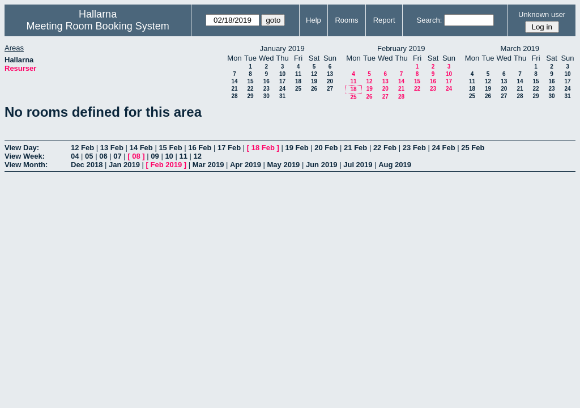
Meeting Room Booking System (98, 26)
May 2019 (283, 164)
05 (89, 156)
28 (234, 96)
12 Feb (82, 147)
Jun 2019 (322, 164)
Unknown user (541, 14)
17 (282, 81)
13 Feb (111, 147)
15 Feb (170, 147)
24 (282, 89)
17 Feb (229, 147)
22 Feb (384, 147)
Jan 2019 (124, 164)
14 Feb (141, 147)
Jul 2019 (357, 164)
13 (330, 74)
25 (298, 89)
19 (314, 81)
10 (282, 74)
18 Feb (263, 147)
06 (103, 156)
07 (117, 156)
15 (250, 81)
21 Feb (355, 147)
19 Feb (296, 147)
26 (314, 89)
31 (282, 96)
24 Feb (443, 147)
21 (234, 89)
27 (330, 89)
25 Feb (472, 147)
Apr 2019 (245, 164)
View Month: (26, 164)
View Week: (25, 156)
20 (330, 81)
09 (155, 156)
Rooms (346, 20)
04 (75, 156)
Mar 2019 (208, 164)
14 (234, 81)
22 (250, 89)
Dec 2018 (87, 164)
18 (298, 81)
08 (136, 156)
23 (266, 89)
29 (250, 96)
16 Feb (199, 147)
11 (298, 74)
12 (314, 74)
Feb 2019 (166, 164)
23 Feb (414, 147)
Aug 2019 (394, 164)
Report (384, 20)
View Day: (22, 147)
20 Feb (326, 147)
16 (266, 81)
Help (313, 20)
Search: (429, 20)
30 (266, 96)
